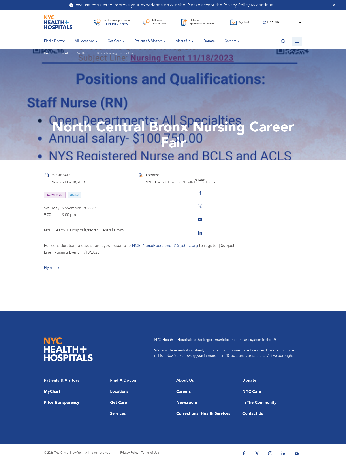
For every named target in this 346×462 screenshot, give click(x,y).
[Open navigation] (297, 41)
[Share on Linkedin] (308, 227)
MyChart (52, 392)
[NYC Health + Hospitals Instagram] (270, 453)
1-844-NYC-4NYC (115, 23)
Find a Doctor (123, 381)
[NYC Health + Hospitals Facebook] (243, 453)
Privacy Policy (129, 452)
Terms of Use (150, 452)
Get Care (114, 41)
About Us (183, 41)
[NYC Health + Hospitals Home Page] (58, 22)
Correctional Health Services (203, 414)
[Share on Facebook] (308, 187)
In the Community (259, 403)
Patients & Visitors (148, 41)
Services (118, 414)
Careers (230, 41)
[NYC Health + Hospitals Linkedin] (283, 453)
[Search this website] (283, 41)
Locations (119, 392)
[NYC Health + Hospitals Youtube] (296, 453)
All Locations (84, 41)
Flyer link (52, 268)
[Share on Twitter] (308, 201)
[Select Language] (282, 22)
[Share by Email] (308, 214)
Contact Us (252, 414)
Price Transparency (61, 403)
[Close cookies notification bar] (333, 5)
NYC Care (251, 392)
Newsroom (186, 403)
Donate (209, 41)
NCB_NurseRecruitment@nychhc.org (165, 246)
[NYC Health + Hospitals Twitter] (256, 453)
